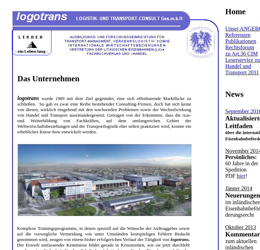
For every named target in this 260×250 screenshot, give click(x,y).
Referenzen (238, 35)
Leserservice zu (242, 60)
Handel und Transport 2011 (242, 69)
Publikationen (240, 41)
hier (241, 176)
